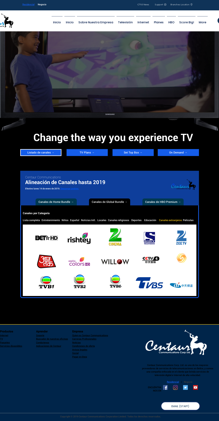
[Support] (161, 4)
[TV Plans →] (87, 152)
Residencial (28, 4)
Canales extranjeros (170, 220)
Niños (65, 220)
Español (74, 220)
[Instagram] (175, 387)
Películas (188, 220)
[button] (109, 201)
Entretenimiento (51, 220)
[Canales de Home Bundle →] (56, 201)
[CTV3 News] (143, 4)
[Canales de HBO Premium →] (163, 201)
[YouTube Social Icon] (195, 387)
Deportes (136, 220)
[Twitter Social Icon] (185, 387)
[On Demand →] (178, 152)
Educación (150, 220)
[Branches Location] (181, 4)
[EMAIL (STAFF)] (180, 406)
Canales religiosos (118, 220)
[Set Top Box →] (133, 152)
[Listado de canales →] (40, 152)
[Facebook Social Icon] (165, 387)
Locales (101, 220)
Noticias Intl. (88, 220)
